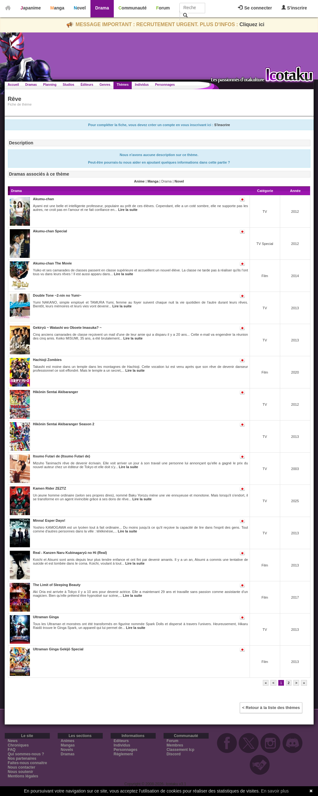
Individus (142, 84)
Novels (67, 749)
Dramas (31, 84)
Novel (80, 7)
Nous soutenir (20, 772)
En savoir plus (275, 790)
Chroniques (18, 745)
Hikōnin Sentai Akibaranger (55, 392)
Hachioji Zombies (47, 360)
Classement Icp (180, 749)
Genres (105, 84)
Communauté (133, 7)
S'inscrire (294, 7)
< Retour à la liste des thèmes (271, 707)
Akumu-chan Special (50, 231)
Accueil (13, 84)
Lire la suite (127, 210)
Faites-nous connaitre (27, 763)
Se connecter (255, 7)
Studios (68, 84)
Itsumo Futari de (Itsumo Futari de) (61, 456)
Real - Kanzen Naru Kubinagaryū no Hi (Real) (70, 553)
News (13, 741)
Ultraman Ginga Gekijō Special (58, 649)
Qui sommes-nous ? (26, 754)
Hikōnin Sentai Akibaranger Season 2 (64, 424)
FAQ (12, 749)
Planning (49, 84)
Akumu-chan (43, 199)
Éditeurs (87, 84)
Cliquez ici (252, 24)
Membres (175, 745)
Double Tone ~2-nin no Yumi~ (57, 295)
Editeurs (121, 741)
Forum (163, 7)
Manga (57, 7)
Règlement (123, 754)
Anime (139, 181)
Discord (174, 754)
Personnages (165, 84)
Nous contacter (21, 767)
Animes (67, 741)
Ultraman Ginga (46, 617)
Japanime (30, 7)
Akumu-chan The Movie (52, 263)
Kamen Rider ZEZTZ (49, 488)
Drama (102, 7)
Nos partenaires (22, 758)
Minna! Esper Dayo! (49, 520)
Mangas (68, 745)
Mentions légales (23, 776)
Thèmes (123, 84)
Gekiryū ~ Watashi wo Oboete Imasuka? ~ (67, 327)
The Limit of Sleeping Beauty (57, 585)
